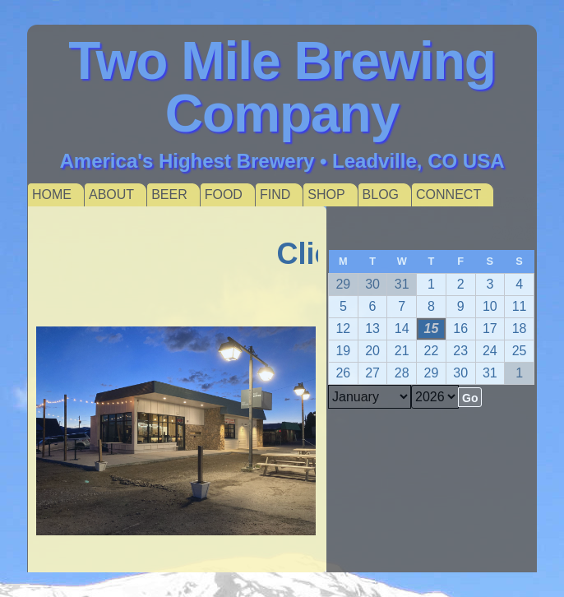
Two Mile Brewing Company (282, 87)
